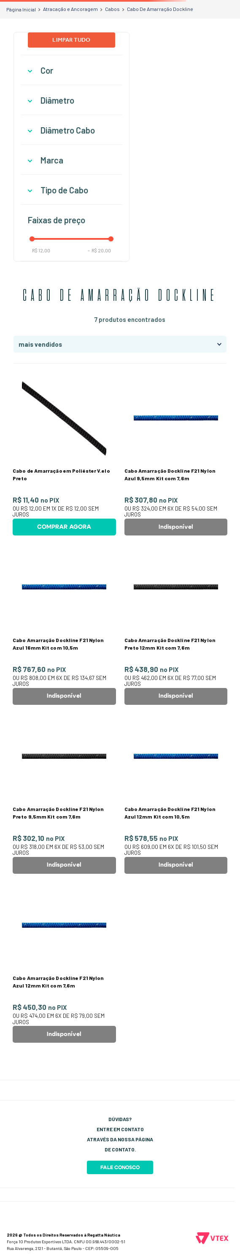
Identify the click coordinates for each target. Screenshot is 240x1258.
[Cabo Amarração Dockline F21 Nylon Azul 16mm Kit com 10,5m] (64, 624)
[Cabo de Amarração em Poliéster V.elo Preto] (64, 455)
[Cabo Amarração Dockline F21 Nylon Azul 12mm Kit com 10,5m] (176, 794)
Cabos (112, 9)
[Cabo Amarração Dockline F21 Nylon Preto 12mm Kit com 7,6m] (176, 624)
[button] (71, 70)
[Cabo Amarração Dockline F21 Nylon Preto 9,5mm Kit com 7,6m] (64, 794)
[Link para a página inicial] (21, 9)
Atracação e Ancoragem (70, 9)
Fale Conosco (120, 1167)
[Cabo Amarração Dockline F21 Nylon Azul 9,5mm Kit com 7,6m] (176, 455)
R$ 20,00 (99, 250)
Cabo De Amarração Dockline (160, 9)
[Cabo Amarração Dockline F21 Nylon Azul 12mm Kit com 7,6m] (64, 963)
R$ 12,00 (41, 250)
